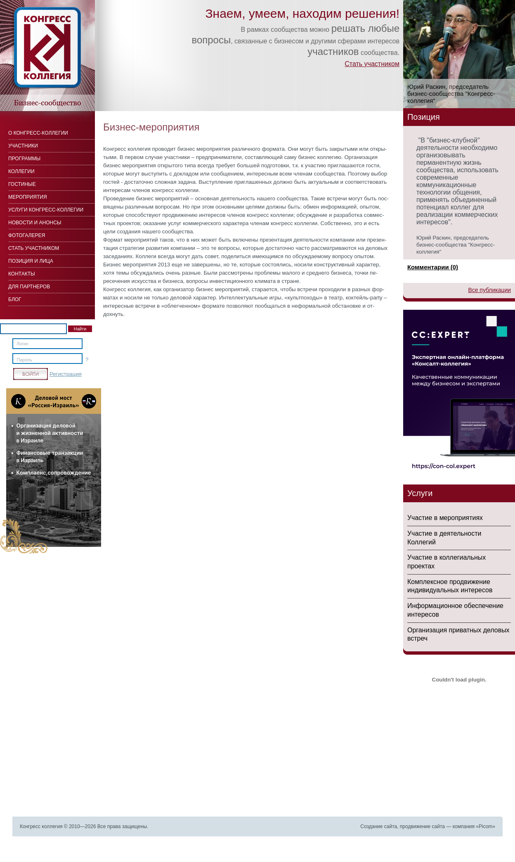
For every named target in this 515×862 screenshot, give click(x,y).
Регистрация (66, 374)
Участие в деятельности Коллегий (444, 538)
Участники (23, 146)
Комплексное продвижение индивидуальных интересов (449, 586)
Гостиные (22, 184)
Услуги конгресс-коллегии (45, 210)
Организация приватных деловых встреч (458, 634)
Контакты (21, 274)
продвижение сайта (422, 826)
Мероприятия (27, 197)
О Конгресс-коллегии (38, 133)
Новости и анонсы (34, 223)
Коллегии (21, 171)
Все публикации (489, 290)
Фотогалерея (26, 235)
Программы (24, 158)
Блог (14, 299)
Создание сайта (378, 826)
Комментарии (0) (432, 267)
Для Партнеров (29, 287)
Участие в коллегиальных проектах (446, 562)
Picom (485, 826)
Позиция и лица (30, 261)
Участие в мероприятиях (445, 517)
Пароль (24, 359)
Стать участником (372, 63)
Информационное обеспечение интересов (455, 610)
